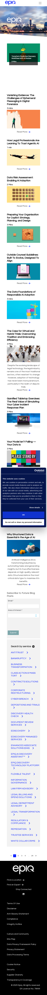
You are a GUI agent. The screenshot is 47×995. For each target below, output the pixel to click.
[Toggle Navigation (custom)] (40, 3)
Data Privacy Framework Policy (21, 944)
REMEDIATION (21, 829)
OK (23, 515)
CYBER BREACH (22, 699)
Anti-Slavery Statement (18, 914)
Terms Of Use (13, 903)
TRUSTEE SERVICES (24, 835)
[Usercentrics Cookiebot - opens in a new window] (34, 470)
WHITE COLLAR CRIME (25, 841)
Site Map (11, 939)
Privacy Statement (16, 949)
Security (11, 969)
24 (32, 856)
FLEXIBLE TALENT (23, 774)
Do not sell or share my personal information (23, 522)
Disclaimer (12, 909)
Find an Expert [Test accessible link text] (15, 885)
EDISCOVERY (20, 731)
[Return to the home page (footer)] (10, 3)
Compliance (12, 919)
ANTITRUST (19, 652)
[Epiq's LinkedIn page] (23, 894)
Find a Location (15, 880)
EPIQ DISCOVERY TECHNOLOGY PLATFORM (25, 765)
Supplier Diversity (15, 975)
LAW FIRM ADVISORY (24, 788)
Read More (23, 132)
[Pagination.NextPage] (36, 855)
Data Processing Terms (18, 955)
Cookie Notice (13, 964)
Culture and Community (18, 934)
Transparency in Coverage (19, 980)
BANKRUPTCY (21, 658)
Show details (34, 507)
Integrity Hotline (14, 924)
